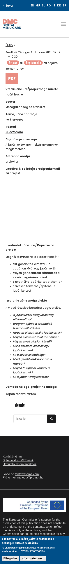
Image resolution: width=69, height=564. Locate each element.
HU (38, 5)
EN (32, 5)
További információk (32, 551)
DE (59, 5)
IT (54, 5)
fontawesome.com (27, 474)
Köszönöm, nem (33, 558)
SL (43, 5)
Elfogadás (10, 558)
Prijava (8, 6)
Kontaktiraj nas (12, 456)
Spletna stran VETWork (18, 460)
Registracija (33, 62)
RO (49, 5)
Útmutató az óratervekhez (19, 464)
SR (64, 5)
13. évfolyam (14, 132)
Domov (9, 44)
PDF (12, 78)
